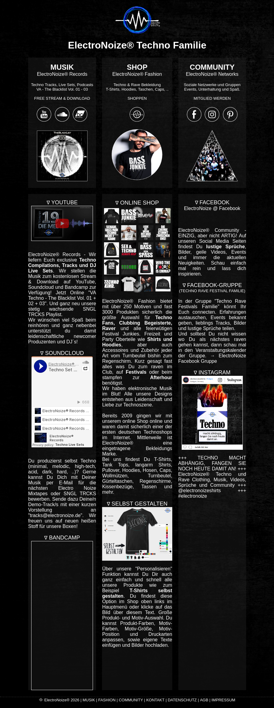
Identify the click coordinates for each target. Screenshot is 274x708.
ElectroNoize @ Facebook (212, 208)
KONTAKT (155, 700)
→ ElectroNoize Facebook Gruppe (212, 358)
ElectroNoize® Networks (212, 83)
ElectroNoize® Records (62, 83)
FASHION (106, 700)
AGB (204, 700)
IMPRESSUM (223, 700)
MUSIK (89, 700)
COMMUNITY (131, 700)
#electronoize (192, 496)
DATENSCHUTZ (182, 700)
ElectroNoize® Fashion (137, 83)
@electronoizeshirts (199, 490)
